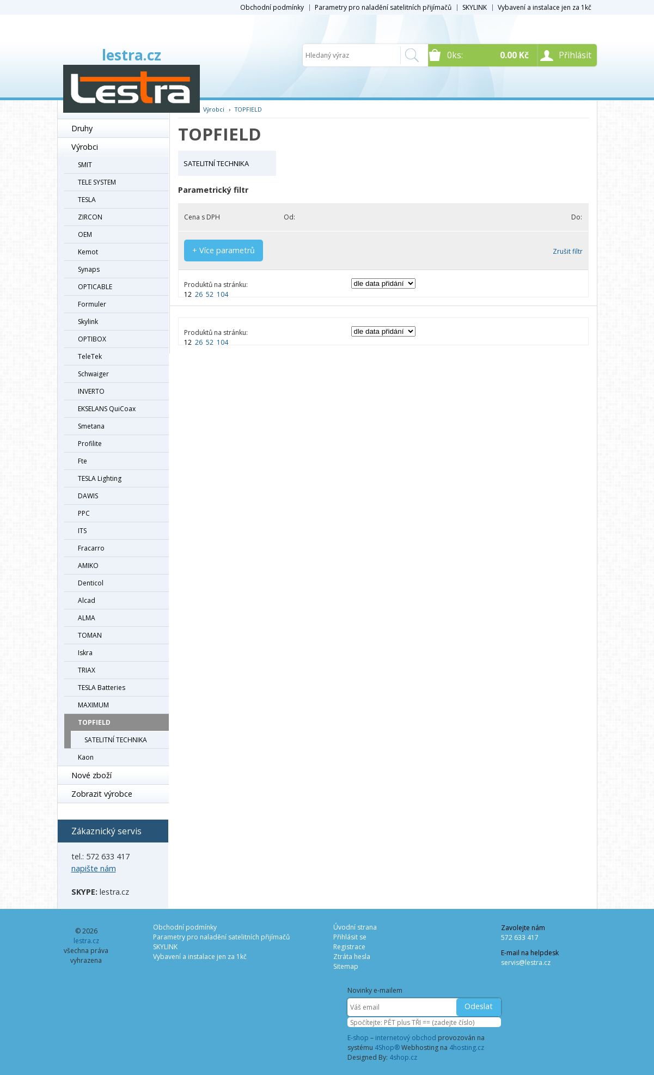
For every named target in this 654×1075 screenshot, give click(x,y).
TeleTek (90, 356)
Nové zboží (91, 775)
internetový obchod (405, 1037)
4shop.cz (403, 1057)
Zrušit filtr (568, 251)
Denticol (90, 583)
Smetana (91, 426)
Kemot (88, 251)
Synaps (89, 269)
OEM (85, 234)
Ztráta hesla (351, 956)
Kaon (86, 757)
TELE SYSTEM (97, 182)
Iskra (85, 652)
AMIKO (88, 565)
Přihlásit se (349, 937)
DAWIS (88, 495)
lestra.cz (131, 55)
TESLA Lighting (99, 478)
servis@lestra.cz (526, 962)
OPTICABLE (95, 286)
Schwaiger (93, 373)
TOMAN (90, 635)
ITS (82, 530)
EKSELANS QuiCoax (107, 408)
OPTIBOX (92, 339)
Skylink (88, 321)
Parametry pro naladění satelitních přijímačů (383, 7)
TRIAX (86, 670)
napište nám (93, 868)
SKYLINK (474, 7)
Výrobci (84, 147)
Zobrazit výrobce (101, 794)
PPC (84, 513)
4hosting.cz (466, 1047)
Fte (82, 461)
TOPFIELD (94, 722)
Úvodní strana (355, 927)
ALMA (86, 617)
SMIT (85, 164)
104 (222, 294)
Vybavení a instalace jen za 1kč (544, 7)
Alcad (86, 600)
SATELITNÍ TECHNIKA (115, 739)
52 (209, 294)
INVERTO (91, 391)
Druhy (82, 128)
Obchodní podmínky (272, 7)
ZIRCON (90, 217)
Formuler (92, 304)
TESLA (87, 199)
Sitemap (345, 966)
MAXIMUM (93, 705)
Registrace (349, 946)
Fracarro (91, 548)
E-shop (358, 1037)
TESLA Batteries (101, 687)
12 (188, 294)
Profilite (90, 443)
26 (199, 294)
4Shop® (387, 1047)
